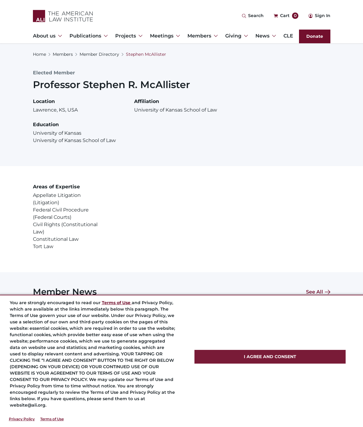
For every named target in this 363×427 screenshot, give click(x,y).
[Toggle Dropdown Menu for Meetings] (176, 36)
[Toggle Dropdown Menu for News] (272, 36)
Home (39, 54)
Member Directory (99, 54)
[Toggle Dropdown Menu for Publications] (104, 36)
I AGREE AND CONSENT (270, 356)
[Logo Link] (63, 16)
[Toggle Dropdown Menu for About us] (58, 36)
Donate (314, 36)
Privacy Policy (22, 419)
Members (63, 54)
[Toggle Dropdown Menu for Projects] (139, 36)
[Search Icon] (253, 16)
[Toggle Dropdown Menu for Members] (214, 36)
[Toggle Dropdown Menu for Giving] (244, 36)
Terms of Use (52, 419)
